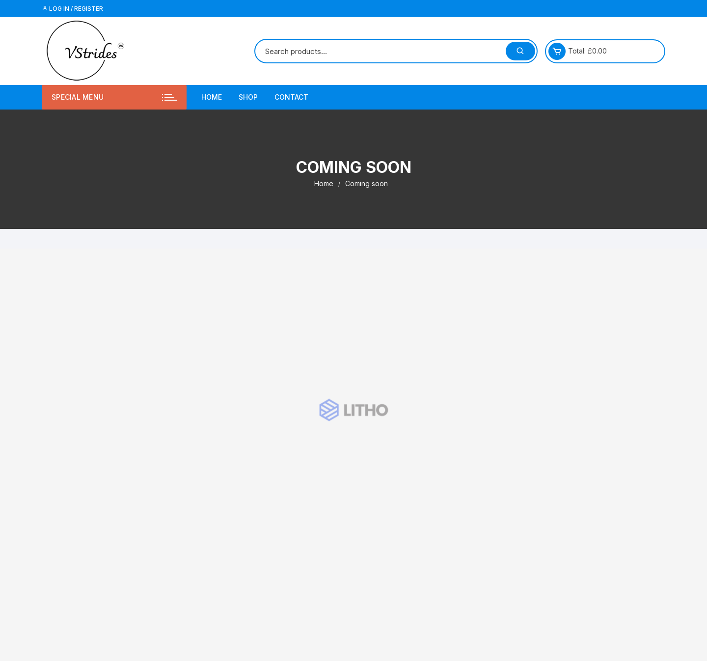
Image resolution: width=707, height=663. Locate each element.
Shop (248, 97)
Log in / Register (72, 8)
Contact (291, 97)
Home (211, 97)
